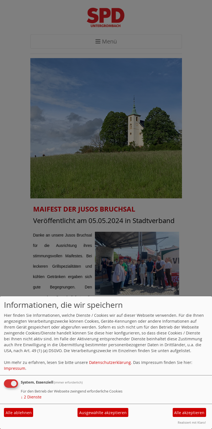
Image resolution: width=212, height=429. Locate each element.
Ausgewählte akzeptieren (103, 412)
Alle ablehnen (19, 412)
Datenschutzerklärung (110, 362)
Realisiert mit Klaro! (192, 422)
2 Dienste (31, 397)
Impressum (14, 368)
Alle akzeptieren (189, 412)
